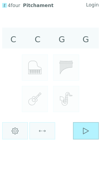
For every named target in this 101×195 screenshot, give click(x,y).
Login (92, 5)
